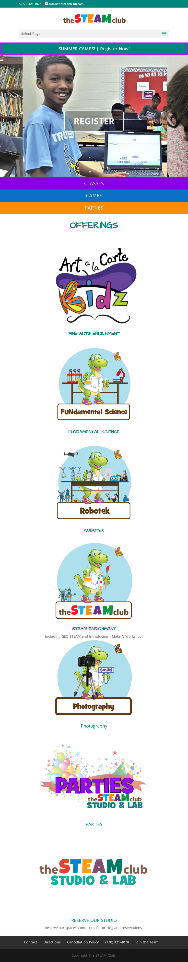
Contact (30, 942)
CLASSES (94, 183)
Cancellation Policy (83, 942)
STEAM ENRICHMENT (94, 629)
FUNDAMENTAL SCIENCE (94, 432)
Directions (52, 942)
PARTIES (94, 207)
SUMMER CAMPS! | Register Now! (94, 49)
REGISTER (94, 129)
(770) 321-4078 (117, 942)
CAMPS (94, 195)
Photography (94, 726)
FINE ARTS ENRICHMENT (93, 333)
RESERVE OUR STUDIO (94, 920)
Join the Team (146, 942)
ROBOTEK (94, 530)
